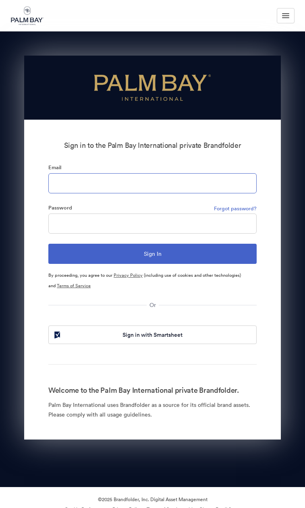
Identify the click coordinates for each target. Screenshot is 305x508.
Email (54, 167)
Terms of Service (74, 285)
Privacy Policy (128, 275)
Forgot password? (235, 208)
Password (60, 207)
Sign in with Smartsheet (118, 335)
